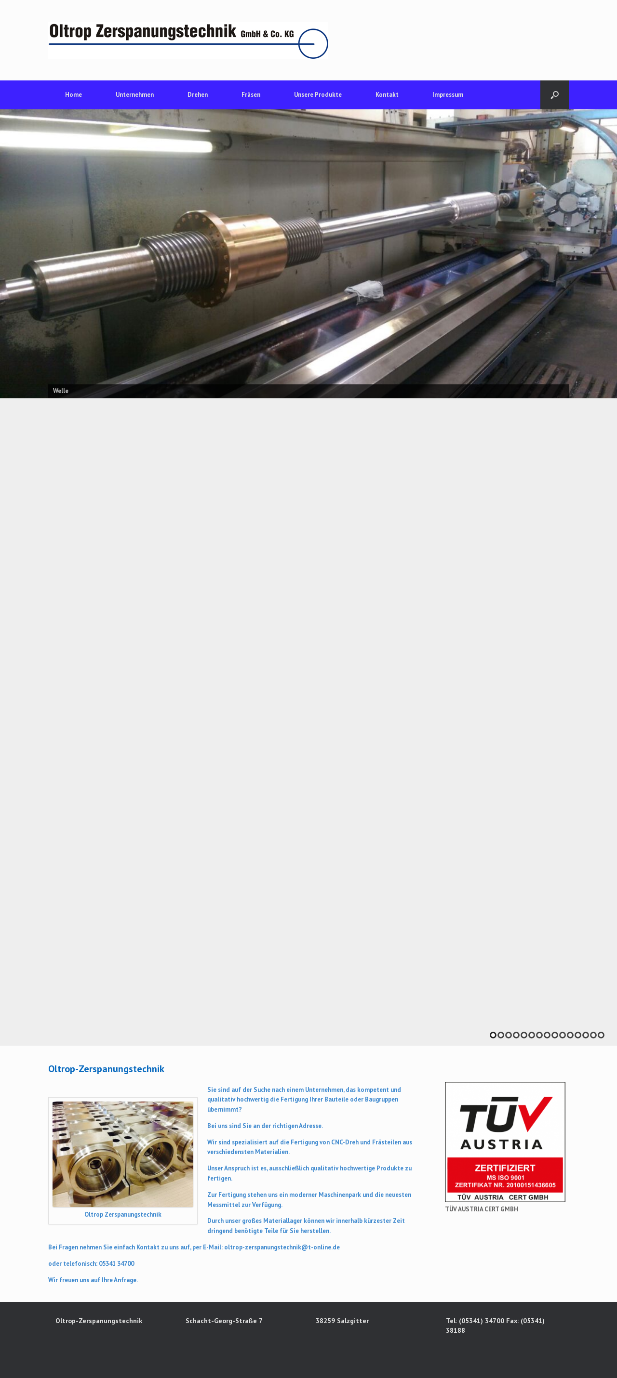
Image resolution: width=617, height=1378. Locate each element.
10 (562, 1035)
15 (601, 1035)
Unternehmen (135, 95)
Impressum (447, 95)
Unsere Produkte (318, 95)
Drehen (198, 95)
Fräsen (250, 95)
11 (570, 1035)
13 (585, 1035)
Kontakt (387, 95)
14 (593, 1035)
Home (73, 95)
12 (578, 1035)
